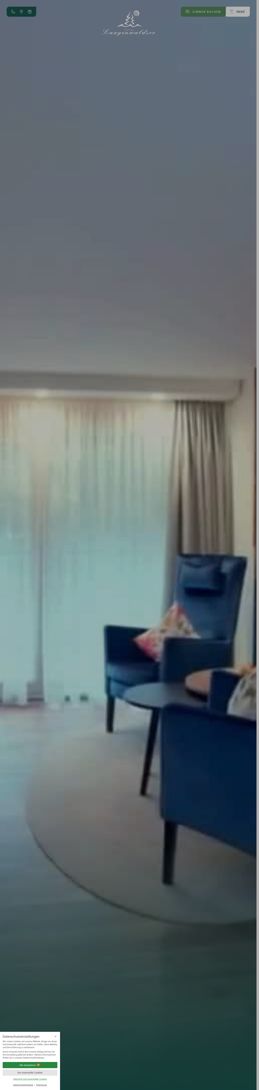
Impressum (41, 1084)
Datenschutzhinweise (23, 1084)
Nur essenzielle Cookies (30, 1072)
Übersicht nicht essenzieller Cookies (30, 1079)
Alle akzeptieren (30, 1065)
